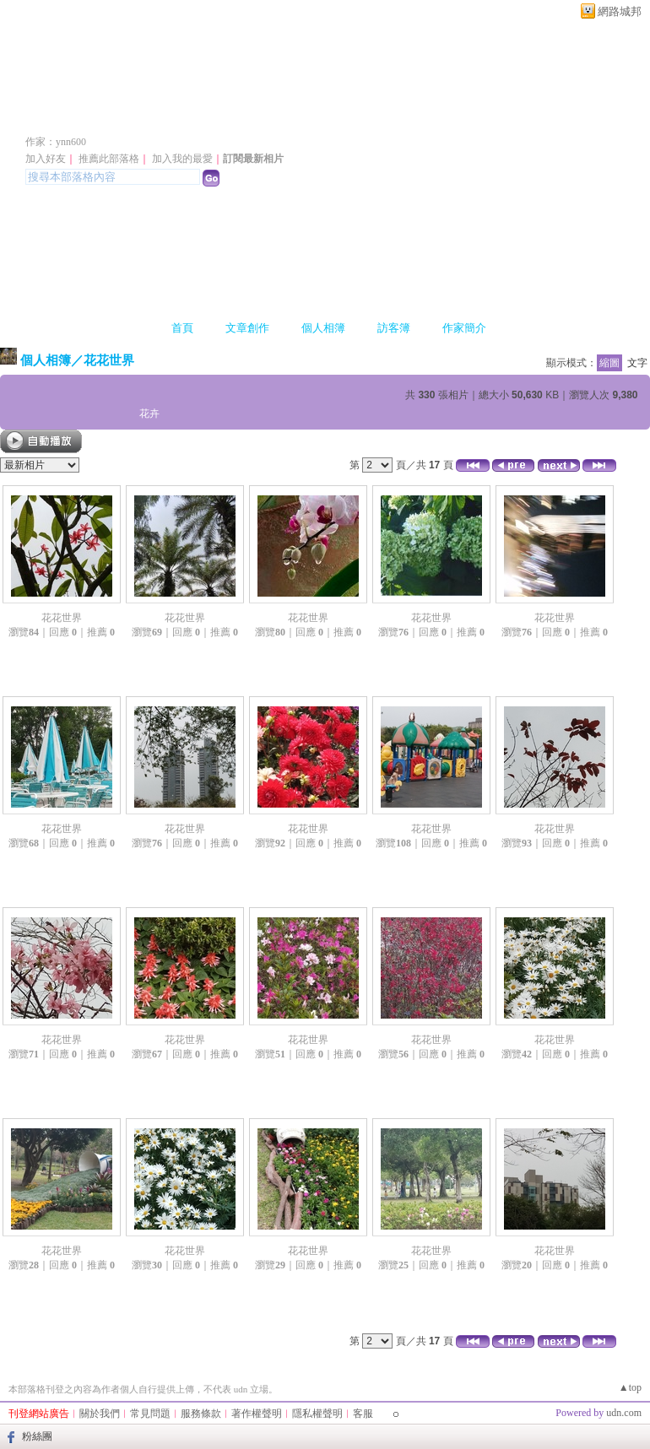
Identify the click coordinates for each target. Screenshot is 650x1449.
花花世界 (109, 360)
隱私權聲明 (317, 1413)
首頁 (182, 328)
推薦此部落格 (109, 159)
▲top (630, 1387)
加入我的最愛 (182, 159)
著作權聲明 (256, 1413)
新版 (270, 117)
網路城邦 (620, 11)
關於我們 (99, 1413)
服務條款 (201, 1413)
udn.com (624, 1413)
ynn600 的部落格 (112, 117)
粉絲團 (37, 1436)
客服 (363, 1413)
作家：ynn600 (55, 142)
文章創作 (247, 328)
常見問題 (150, 1413)
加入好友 (45, 159)
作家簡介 (464, 328)
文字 (637, 363)
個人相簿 (323, 328)
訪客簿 (393, 328)
